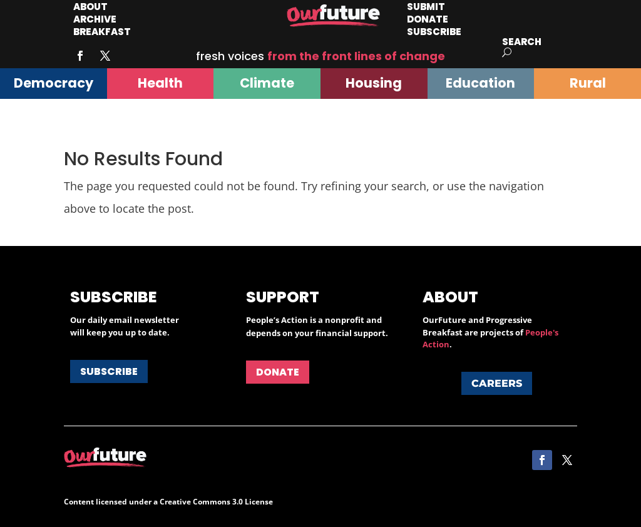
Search (521, 41)
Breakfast (102, 31)
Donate (277, 372)
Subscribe (434, 31)
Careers (496, 383)
